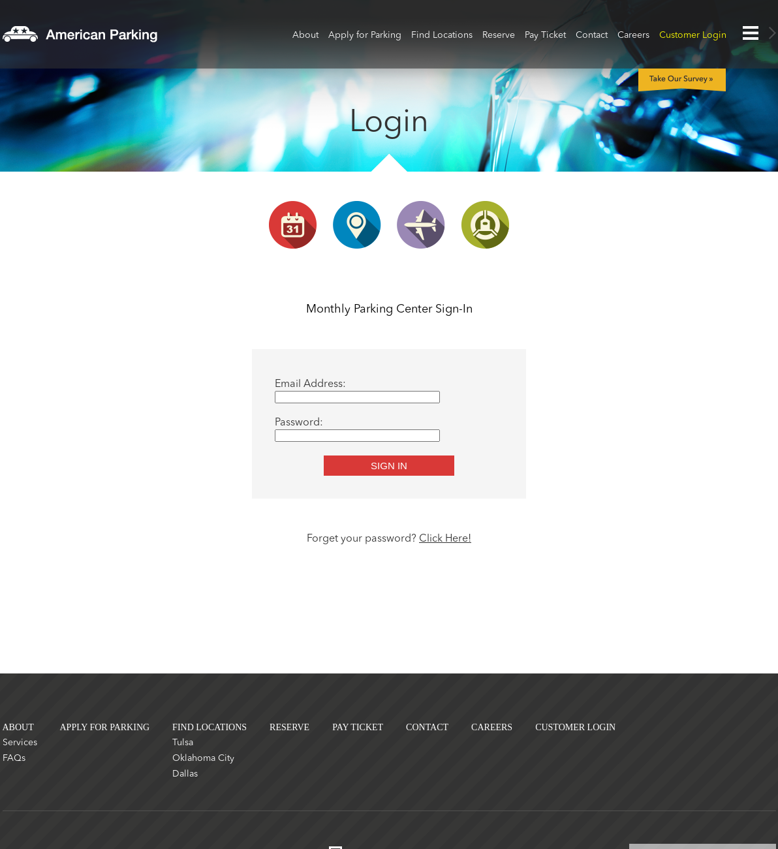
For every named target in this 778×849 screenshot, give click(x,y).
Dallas (185, 774)
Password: (299, 423)
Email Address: (310, 384)
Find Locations (442, 35)
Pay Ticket (545, 35)
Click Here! (445, 539)
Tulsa (182, 742)
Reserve (498, 35)
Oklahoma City (203, 758)
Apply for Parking (364, 35)
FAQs (14, 758)
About (305, 35)
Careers (633, 35)
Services (20, 742)
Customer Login (692, 35)
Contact (592, 35)
